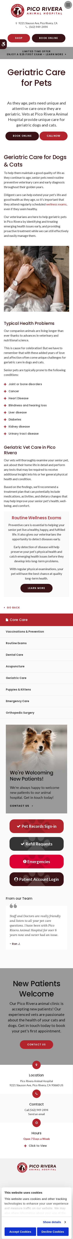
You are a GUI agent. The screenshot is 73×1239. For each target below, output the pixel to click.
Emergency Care (17, 701)
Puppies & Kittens (18, 689)
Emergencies (36, 861)
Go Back (13, 607)
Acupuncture (15, 666)
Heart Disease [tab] (18, 398)
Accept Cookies (20, 1231)
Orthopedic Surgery (20, 713)
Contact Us (36, 1044)
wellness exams (56, 204)
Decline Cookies (52, 1231)
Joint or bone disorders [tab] (25, 384)
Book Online (48, 38)
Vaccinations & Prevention (25, 632)
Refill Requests (36, 844)
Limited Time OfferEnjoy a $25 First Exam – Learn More (35, 53)
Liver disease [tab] (18, 412)
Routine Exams (16, 643)
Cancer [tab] (14, 391)
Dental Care (14, 655)
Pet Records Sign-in (36, 826)
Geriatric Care (16, 678)
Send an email (36, 1114)
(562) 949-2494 (38, 26)
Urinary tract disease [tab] (24, 434)
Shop (19, 38)
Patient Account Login (36, 879)
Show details (52, 1222)
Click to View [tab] (38, 1146)
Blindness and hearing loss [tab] (28, 405)
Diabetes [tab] (15, 419)
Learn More (36, 588)
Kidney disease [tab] (19, 427)
